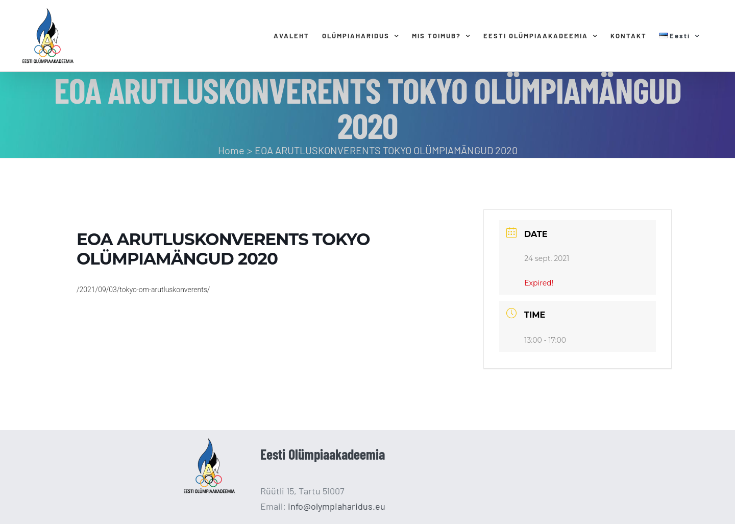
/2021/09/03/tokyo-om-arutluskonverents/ (143, 289)
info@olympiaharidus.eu (336, 506)
